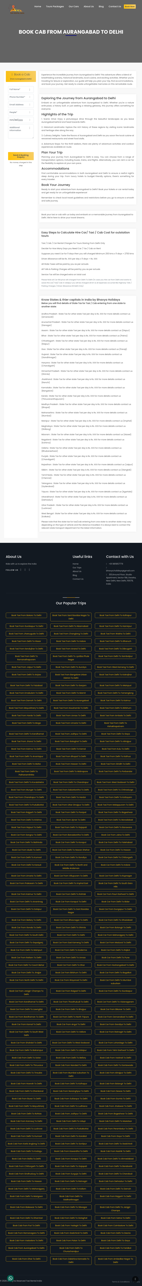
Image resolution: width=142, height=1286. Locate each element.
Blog (75, 575)
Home (76, 563)
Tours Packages (55, 6)
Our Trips (77, 567)
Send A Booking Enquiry (20, 156)
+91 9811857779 (114, 563)
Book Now (130, 6)
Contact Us (78, 579)
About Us (77, 571)
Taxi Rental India (34, 1280)
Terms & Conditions (121, 1281)
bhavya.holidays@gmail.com (120, 569)
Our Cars (74, 6)
